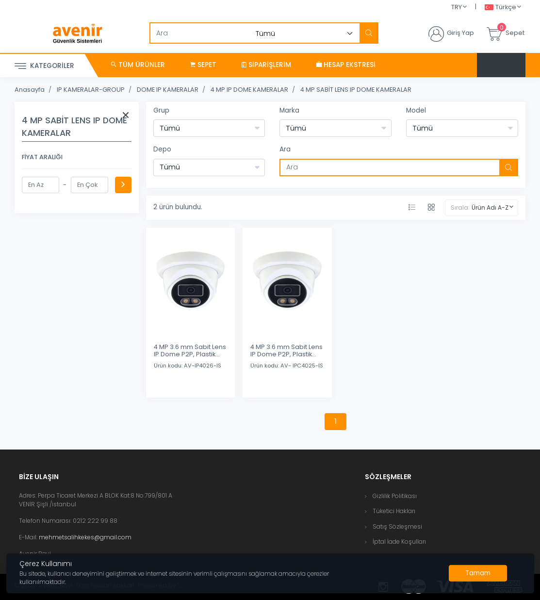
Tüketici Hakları (394, 511)
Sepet (203, 64)
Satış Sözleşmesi (397, 526)
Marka (289, 110)
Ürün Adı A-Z (490, 207)
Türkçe (500, 7)
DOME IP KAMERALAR (167, 89)
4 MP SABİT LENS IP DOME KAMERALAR (355, 89)
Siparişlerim (266, 64)
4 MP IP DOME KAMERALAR (249, 89)
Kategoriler (44, 66)
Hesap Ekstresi (346, 64)
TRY (456, 7)
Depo (162, 149)
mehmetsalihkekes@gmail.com (85, 537)
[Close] (478, 573)
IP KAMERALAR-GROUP (91, 89)
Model (416, 110)
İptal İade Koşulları (399, 541)
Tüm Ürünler (138, 64)
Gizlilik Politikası (395, 496)
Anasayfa (30, 89)
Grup (161, 110)
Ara (285, 149)
